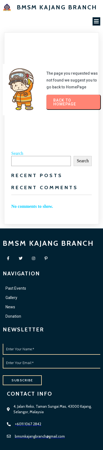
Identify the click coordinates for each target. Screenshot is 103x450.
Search (17, 153)
